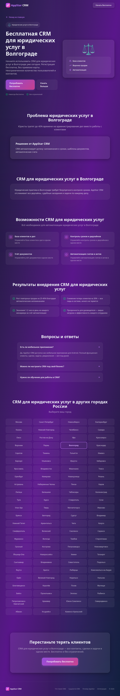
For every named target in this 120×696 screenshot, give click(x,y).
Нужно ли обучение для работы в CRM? (60, 377)
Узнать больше (44, 85)
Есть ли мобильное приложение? (60, 347)
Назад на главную (15, 17)
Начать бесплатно (104, 5)
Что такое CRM (60, 689)
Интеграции (101, 689)
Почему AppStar (89, 689)
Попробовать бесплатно (16, 85)
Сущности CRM (74, 689)
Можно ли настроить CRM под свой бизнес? (60, 366)
